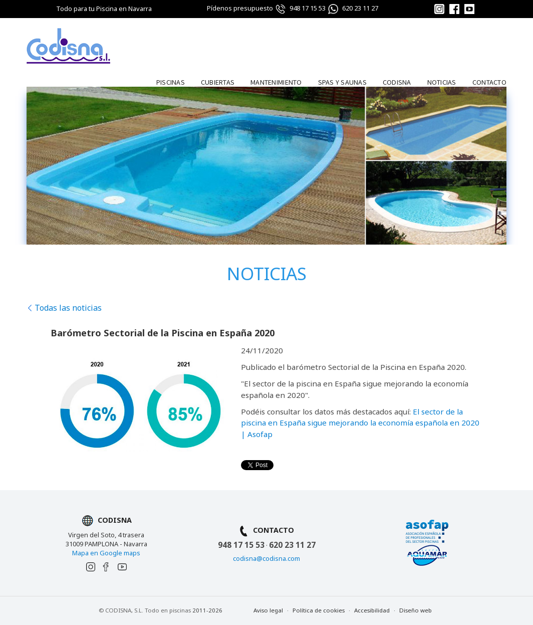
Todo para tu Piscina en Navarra (104, 8)
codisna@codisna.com (266, 558)
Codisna (397, 82)
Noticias (441, 82)
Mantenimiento (276, 82)
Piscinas (170, 82)
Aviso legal (268, 610)
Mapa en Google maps (106, 552)
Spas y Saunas (342, 82)
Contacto (489, 82)
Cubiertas (217, 82)
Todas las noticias (64, 307)
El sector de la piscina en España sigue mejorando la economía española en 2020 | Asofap (360, 423)
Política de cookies (319, 610)
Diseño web (415, 610)
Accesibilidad (372, 610)
